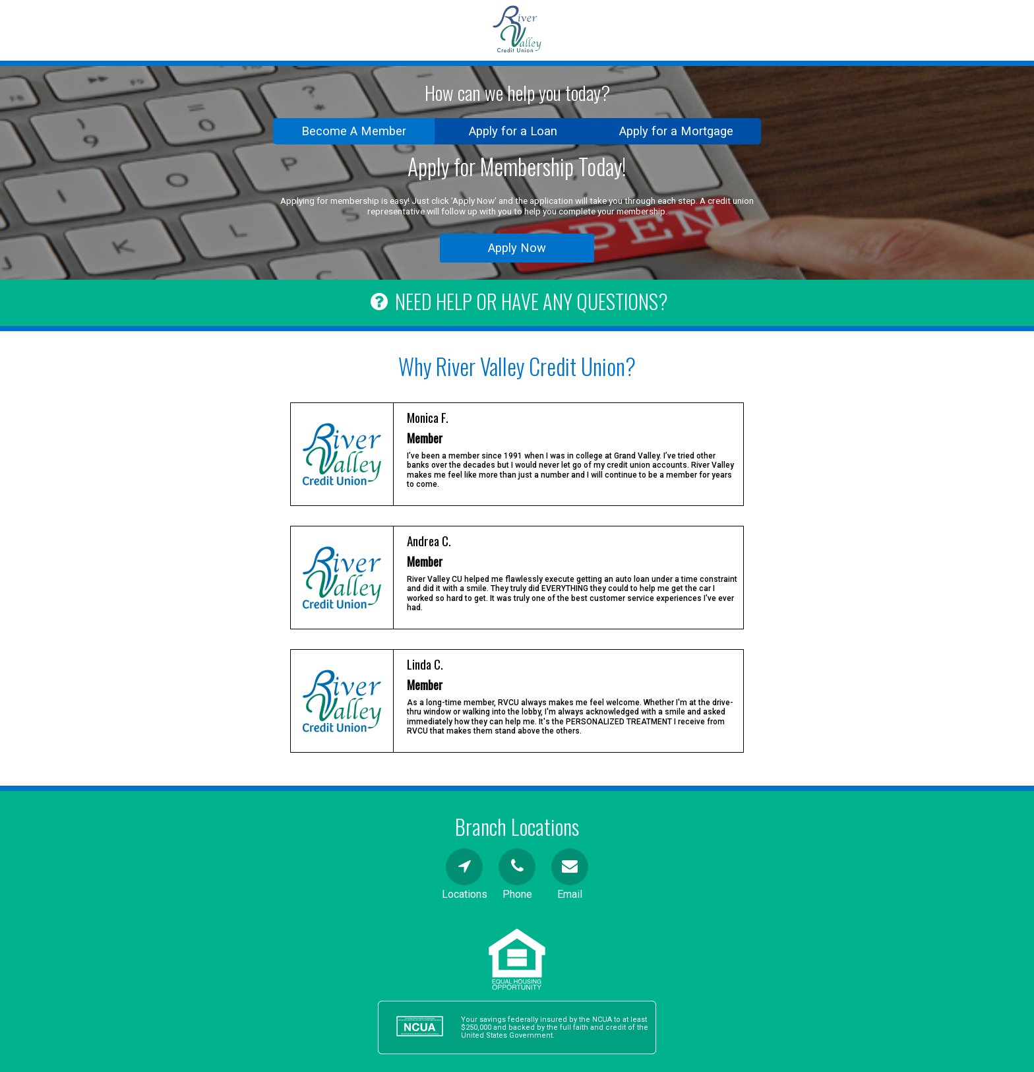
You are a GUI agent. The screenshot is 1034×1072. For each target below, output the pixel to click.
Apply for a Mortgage (676, 131)
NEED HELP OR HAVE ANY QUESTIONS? (516, 301)
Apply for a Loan (513, 131)
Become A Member (353, 131)
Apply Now (517, 248)
